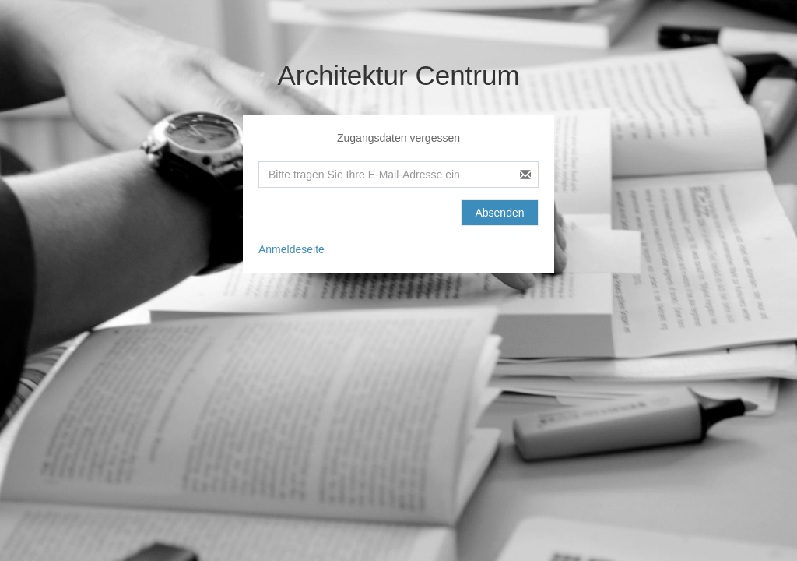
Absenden (499, 212)
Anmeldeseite (291, 249)
